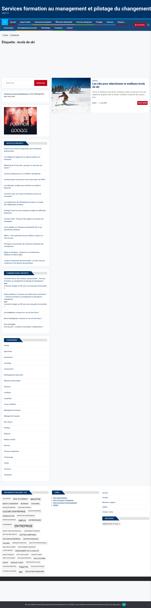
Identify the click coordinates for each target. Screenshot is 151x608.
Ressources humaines (43, 22)
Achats (6, 345)
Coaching (7, 363)
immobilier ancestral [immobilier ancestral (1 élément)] (20, 543)
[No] (148, 604)
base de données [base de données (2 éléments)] (20, 499)
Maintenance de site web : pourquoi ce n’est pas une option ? (23, 166)
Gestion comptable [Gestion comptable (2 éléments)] (28, 535)
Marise (94, 103)
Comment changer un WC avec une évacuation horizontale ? (25, 287)
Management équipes (12, 416)
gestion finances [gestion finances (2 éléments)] (30, 539)
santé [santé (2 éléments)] (5, 563)
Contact (70, 28)
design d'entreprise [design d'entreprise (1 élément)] (34, 511)
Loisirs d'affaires (10, 404)
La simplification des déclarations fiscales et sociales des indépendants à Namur (23, 203)
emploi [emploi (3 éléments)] (22, 520)
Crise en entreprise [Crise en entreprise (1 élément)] (9, 507)
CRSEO (104, 507)
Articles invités (107, 512)
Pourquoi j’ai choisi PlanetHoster (16, 94)
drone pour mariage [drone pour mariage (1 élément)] (9, 520)
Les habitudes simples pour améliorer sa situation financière (22, 186)
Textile (6, 463)
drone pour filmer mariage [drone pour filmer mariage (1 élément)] (26, 515)
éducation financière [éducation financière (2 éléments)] (34, 572)
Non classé (8, 422)
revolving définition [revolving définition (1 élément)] (24, 558)
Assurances (8, 357)
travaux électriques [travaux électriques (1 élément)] (37, 566)
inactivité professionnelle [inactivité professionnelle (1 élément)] (38, 543)
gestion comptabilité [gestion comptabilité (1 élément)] (10, 534)
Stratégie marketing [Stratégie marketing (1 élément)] (9, 566)
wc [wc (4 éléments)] (21, 572)
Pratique (99, 22)
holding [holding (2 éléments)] (6, 543)
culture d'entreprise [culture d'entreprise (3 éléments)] (14, 511)
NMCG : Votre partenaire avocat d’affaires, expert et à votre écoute (23, 237)
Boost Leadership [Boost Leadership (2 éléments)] (10, 504)
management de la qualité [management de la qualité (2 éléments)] (27, 551)
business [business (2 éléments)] (24, 504)
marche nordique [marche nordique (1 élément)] (8, 554)
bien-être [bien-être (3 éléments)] (35, 499)
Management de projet (12, 410)
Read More (142, 103)
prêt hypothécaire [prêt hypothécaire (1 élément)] (9, 558)
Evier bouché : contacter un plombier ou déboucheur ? (23, 327)
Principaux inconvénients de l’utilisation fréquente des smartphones (23, 245)
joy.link (6, 313)
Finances (121, 22)
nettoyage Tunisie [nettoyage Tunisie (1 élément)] (23, 554)
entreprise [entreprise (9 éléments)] (23, 526)
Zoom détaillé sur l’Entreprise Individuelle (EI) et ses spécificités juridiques (23, 228)
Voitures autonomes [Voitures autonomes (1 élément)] (9, 571)
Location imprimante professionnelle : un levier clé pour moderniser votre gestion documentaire (24, 262)
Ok (124, 604)
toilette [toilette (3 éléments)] (23, 567)
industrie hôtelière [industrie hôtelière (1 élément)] (9, 547)
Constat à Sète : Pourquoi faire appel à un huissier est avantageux (23, 220)
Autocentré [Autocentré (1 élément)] (6, 498)
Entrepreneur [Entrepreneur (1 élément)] (7, 524)
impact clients (25, 22)
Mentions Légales (108, 502)
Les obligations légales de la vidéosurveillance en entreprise (22, 158)
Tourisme (7, 469)
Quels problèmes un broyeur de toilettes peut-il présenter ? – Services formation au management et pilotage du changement (25, 296)
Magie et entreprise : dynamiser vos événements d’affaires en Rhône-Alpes (21, 253)
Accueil (13, 22)
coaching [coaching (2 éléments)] (35, 504)
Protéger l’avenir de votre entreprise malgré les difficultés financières (25, 212)
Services (110, 22)
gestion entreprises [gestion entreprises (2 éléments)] (12, 539)
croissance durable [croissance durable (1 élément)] (24, 507)
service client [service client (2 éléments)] (17, 563)
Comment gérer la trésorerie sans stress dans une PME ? (25, 180)
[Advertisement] (75, 61)
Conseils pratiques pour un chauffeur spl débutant (22, 174)
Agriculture (8, 351)
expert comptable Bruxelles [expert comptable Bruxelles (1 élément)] (12, 531)
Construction (8, 28)
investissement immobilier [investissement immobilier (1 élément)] (26, 547)
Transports (58, 28)
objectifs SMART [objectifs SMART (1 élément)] (36, 554)
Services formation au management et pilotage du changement (76, 8)
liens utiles (8, 324)
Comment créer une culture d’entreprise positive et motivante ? (22, 195)
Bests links (8, 318)
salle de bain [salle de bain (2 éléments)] (39, 558)
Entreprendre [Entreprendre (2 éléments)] (35, 520)
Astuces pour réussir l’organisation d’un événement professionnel (22, 150)
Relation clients (9, 440)
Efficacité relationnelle (64, 22)
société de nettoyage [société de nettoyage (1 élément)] (33, 562)
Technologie (45, 28)
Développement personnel (27, 28)
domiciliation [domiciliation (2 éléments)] (8, 516)
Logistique (8, 398)
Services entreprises (84, 22)
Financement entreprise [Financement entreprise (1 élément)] (32, 531)
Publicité (7, 434)
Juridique (7, 393)
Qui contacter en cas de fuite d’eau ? (26, 313)
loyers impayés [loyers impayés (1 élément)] (8, 550)
